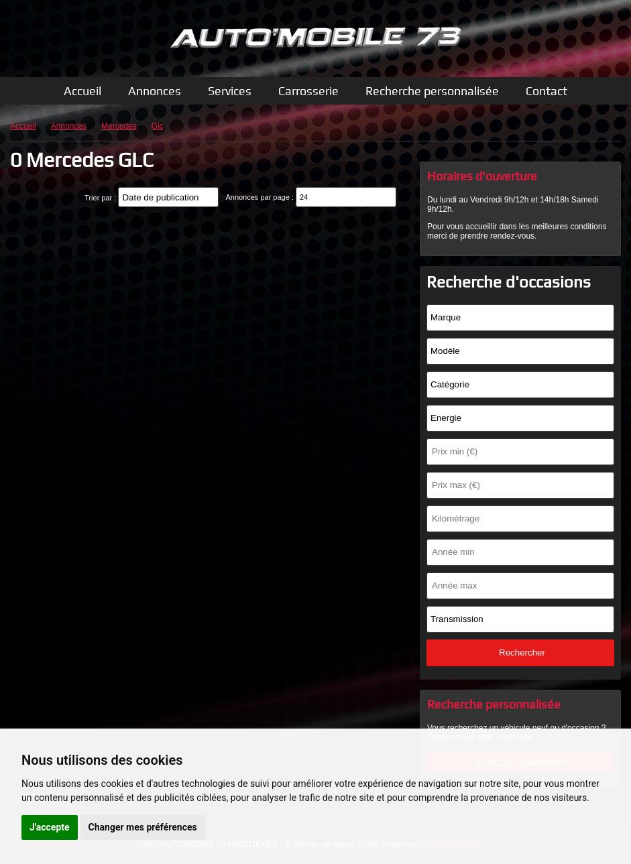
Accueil (82, 91)
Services (229, 91)
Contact (546, 91)
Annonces (154, 91)
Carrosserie (308, 91)
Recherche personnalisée (432, 91)
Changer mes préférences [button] (143, 827)
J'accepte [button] (50, 827)
